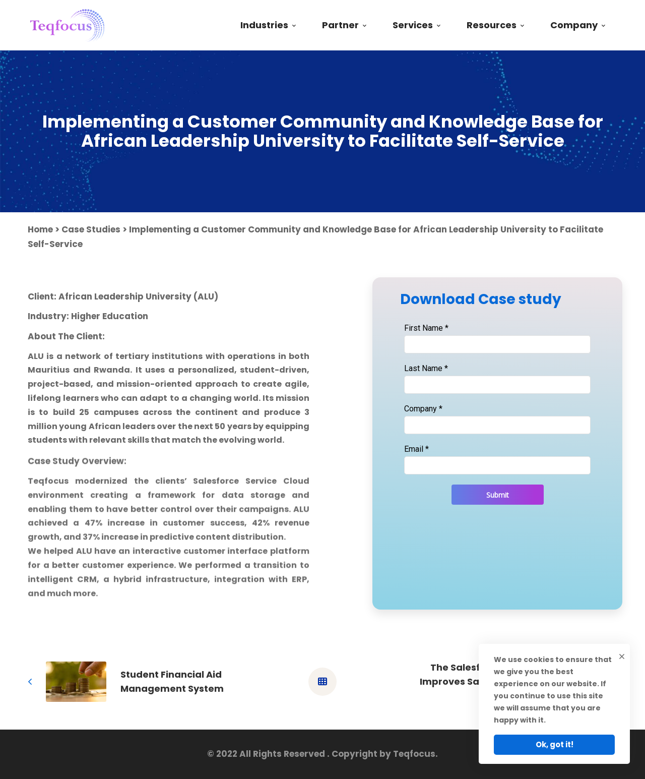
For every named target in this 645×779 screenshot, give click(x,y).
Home (40, 229)
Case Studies (90, 229)
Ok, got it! (554, 744)
